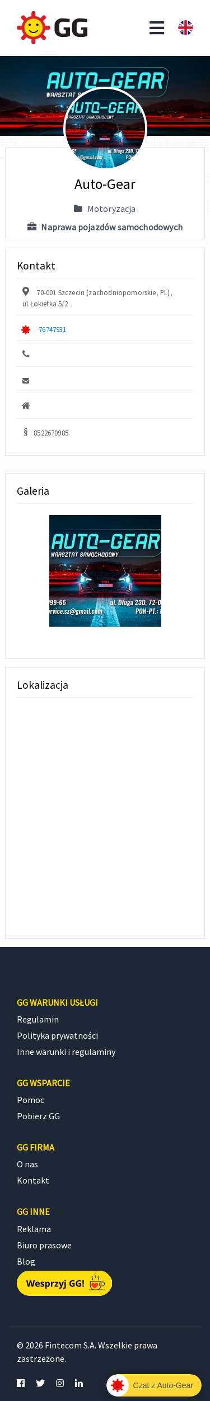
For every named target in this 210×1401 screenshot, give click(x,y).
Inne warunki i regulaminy (66, 1051)
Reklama (34, 1228)
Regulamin (38, 1019)
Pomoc (30, 1099)
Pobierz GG (38, 1115)
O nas (27, 1164)
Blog (26, 1261)
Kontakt (33, 1180)
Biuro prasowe (44, 1245)
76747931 (52, 329)
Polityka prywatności (57, 1035)
